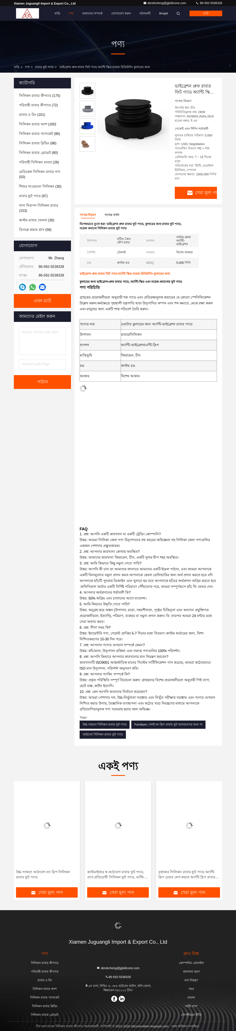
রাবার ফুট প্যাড (44, 67)
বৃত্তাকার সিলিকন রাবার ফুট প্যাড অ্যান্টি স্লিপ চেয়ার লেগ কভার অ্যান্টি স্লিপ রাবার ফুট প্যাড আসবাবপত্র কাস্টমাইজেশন (186, 875)
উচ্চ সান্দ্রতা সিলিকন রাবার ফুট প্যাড (105, 724)
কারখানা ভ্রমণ (191, 971)
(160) (37, 124)
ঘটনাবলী (145, 13)
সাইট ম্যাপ (191, 1006)
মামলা (191, 997)
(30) (40, 186)
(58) (35, 230)
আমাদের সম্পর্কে (92, 13)
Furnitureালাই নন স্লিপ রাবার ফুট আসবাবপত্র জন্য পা (168, 724)
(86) (39, 134)
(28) (39, 162)
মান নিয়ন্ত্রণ (191, 980)
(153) (38, 208)
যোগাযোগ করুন (121, 13)
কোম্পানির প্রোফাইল (191, 963)
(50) (39, 174)
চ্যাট (206, 13)
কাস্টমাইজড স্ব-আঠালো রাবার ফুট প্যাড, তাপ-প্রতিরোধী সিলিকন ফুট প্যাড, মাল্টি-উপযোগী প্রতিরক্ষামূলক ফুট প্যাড (115, 875)
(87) (33, 196)
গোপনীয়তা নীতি (191, 1015)
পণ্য (71, 13)
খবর (191, 989)
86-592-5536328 (209, 3)
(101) (32, 115)
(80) (38, 153)
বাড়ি (57, 13)
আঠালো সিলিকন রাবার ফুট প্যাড (103, 734)
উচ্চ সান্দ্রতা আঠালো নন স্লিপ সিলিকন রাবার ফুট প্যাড (43, 874)
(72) (38, 105)
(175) (39, 96)
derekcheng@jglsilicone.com (165, 3)
